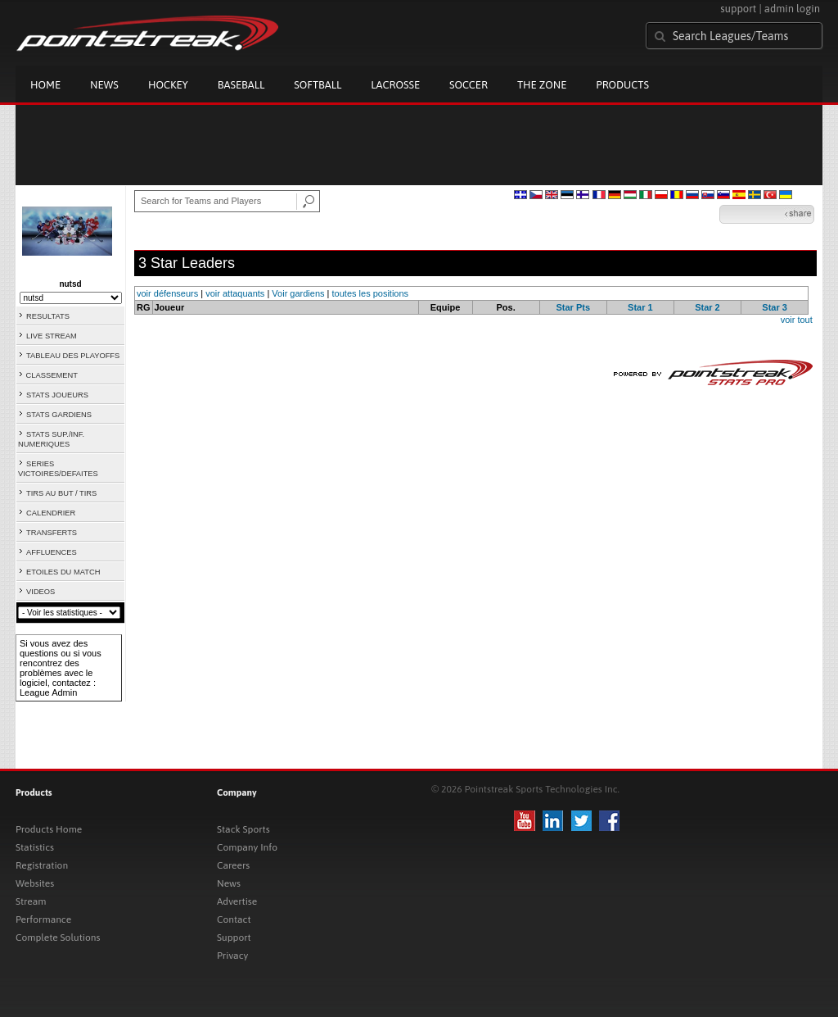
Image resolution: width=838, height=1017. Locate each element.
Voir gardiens (298, 293)
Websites (35, 883)
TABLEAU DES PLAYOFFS (72, 356)
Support (234, 937)
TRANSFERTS (51, 533)
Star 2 (707, 307)
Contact (234, 919)
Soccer (468, 85)
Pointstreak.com (147, 34)
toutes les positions (370, 293)
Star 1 (640, 307)
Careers (233, 865)
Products (622, 85)
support (738, 8)
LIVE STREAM (51, 336)
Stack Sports (243, 829)
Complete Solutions (58, 937)
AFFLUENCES (51, 552)
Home (45, 85)
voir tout (797, 320)
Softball (317, 85)
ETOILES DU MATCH (63, 572)
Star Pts (573, 307)
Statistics (35, 847)
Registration (42, 865)
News (104, 85)
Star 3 (774, 307)
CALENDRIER (50, 513)
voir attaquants (234, 293)
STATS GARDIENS (59, 415)
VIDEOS (40, 592)
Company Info (247, 847)
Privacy (232, 955)
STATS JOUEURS (57, 395)
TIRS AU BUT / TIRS (61, 493)
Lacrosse (395, 85)
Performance (43, 919)
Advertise (237, 901)
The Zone (541, 85)
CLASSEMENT (52, 375)
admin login (792, 8)
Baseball (241, 85)
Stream (31, 901)
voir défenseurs (167, 293)
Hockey (168, 85)
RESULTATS (48, 316)
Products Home (49, 829)
